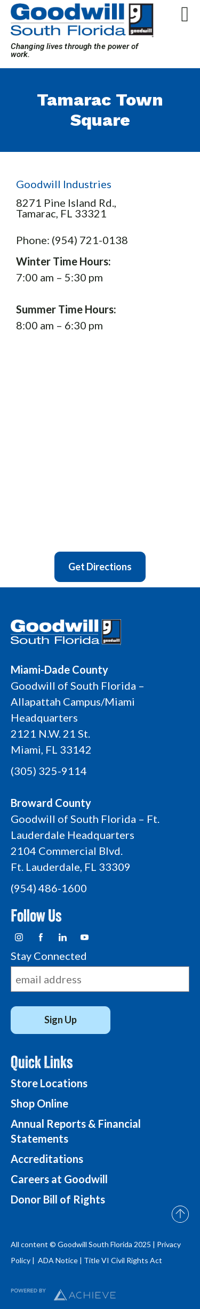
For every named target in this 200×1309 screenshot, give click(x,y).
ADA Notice (58, 1260)
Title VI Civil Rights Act (123, 1260)
